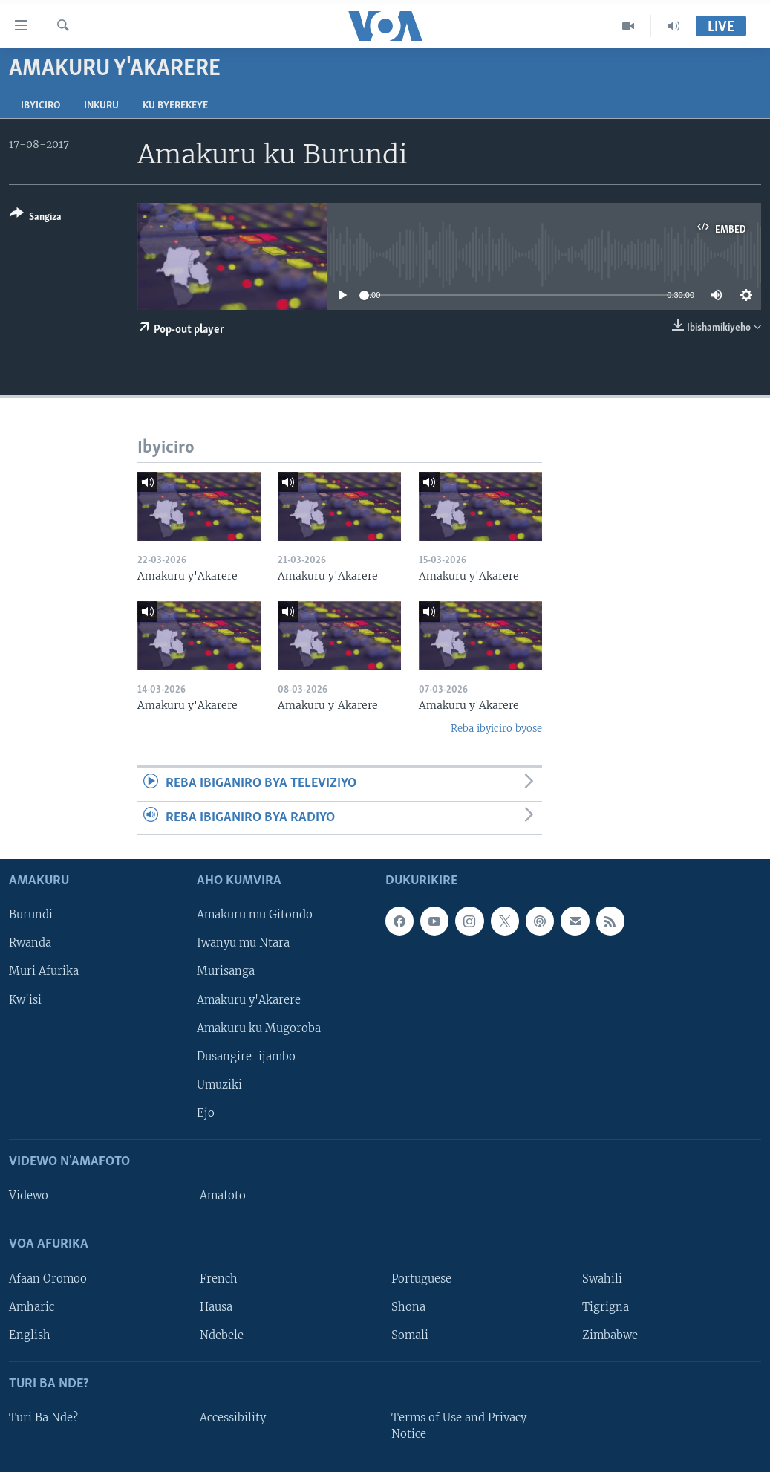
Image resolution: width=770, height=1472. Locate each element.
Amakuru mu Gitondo (255, 915)
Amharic (31, 1307)
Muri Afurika (44, 972)
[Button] (36, 218)
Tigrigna (605, 1307)
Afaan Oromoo (48, 1278)
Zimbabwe (610, 1335)
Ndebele (222, 1335)
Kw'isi (25, 1000)
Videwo (28, 1195)
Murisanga (226, 972)
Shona (408, 1307)
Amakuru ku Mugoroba (259, 1028)
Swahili (602, 1278)
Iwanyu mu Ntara (243, 943)
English (29, 1335)
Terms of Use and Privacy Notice (458, 1426)
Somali (409, 1335)
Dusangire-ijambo (246, 1056)
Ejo (206, 1113)
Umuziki (219, 1085)
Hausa (216, 1307)
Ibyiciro (40, 105)
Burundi (31, 915)
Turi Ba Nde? (43, 1417)
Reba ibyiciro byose (496, 728)
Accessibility (233, 1417)
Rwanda (30, 943)
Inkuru (101, 105)
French (219, 1278)
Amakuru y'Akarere (249, 1000)
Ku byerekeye (175, 105)
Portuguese (421, 1278)
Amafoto (223, 1195)
